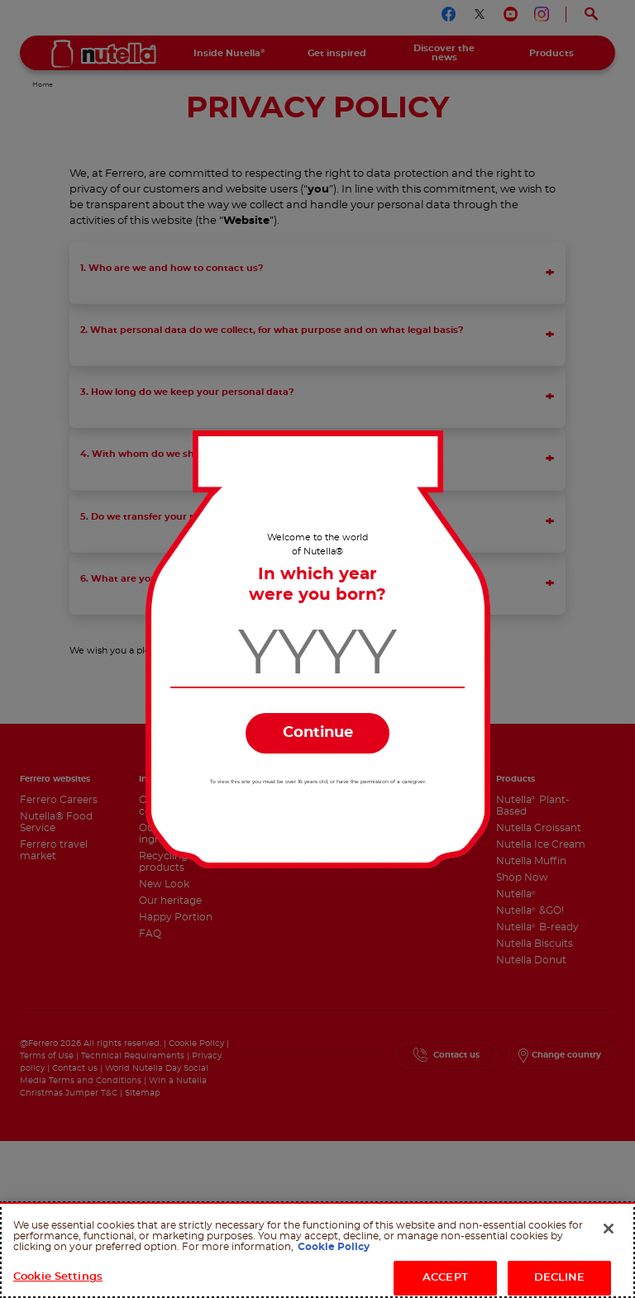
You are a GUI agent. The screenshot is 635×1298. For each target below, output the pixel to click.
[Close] (608, 1228)
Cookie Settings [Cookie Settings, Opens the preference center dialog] (58, 1277)
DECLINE (559, 1277)
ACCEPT (445, 1277)
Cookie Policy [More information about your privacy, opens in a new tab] (334, 1247)
